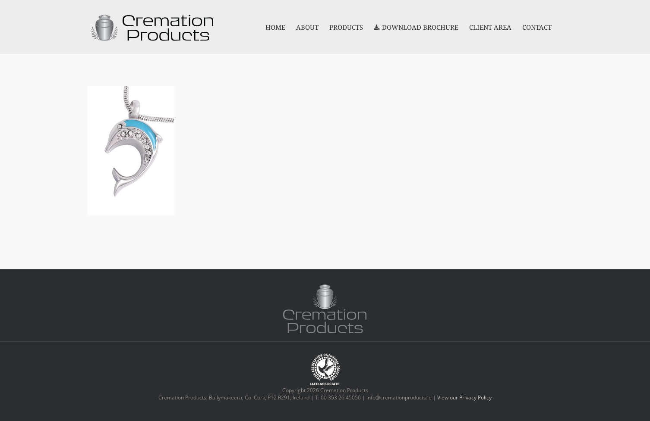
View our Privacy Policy (464, 397)
